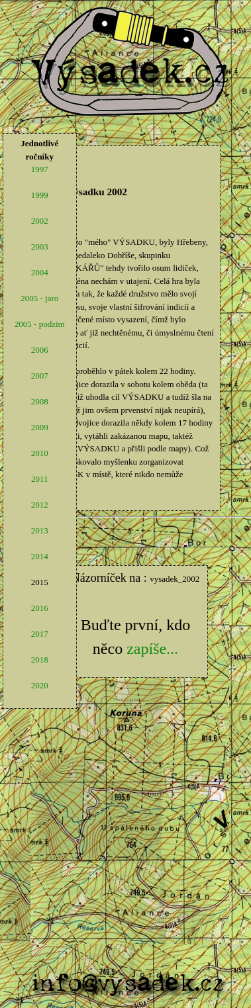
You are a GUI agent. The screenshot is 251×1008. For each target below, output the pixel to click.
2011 (39, 479)
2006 (39, 350)
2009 (39, 427)
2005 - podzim (40, 324)
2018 (39, 659)
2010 (39, 453)
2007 (39, 376)
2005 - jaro (39, 298)
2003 (39, 247)
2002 (39, 221)
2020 (39, 685)
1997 (39, 169)
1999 (39, 195)
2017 (39, 634)
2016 (39, 608)
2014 (39, 556)
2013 (39, 530)
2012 (39, 505)
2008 (39, 401)
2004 (39, 272)
